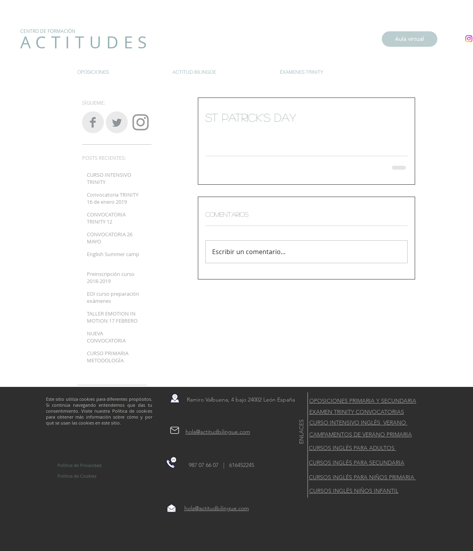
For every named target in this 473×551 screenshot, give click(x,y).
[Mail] (175, 430)
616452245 (241, 465)
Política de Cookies (76, 476)
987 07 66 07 (206, 465)
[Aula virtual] (409, 39)
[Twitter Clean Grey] (117, 122)
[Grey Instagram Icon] (140, 122)
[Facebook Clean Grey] (93, 122)
